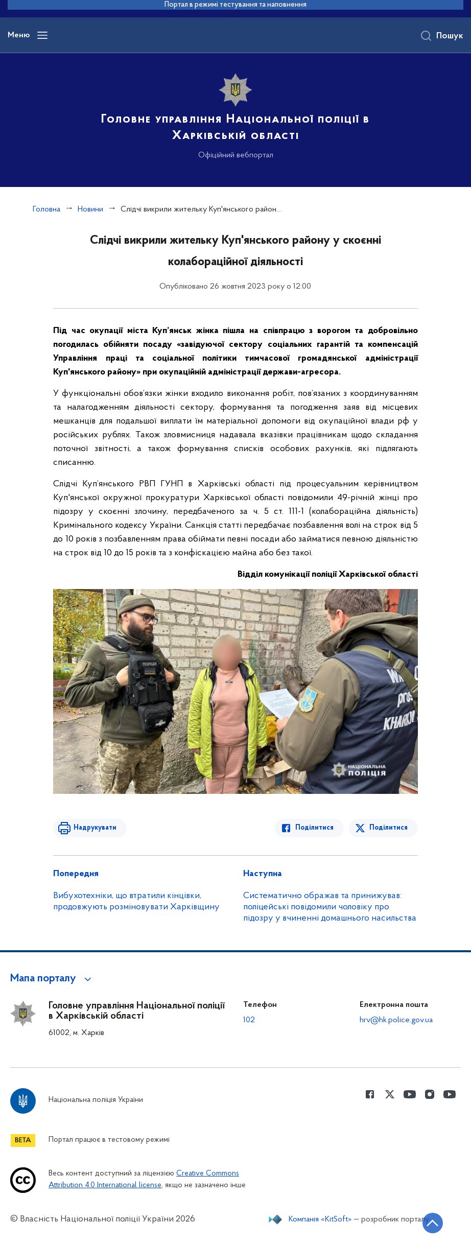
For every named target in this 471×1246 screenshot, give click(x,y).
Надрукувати (95, 828)
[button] (52, 979)
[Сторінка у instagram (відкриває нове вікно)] (429, 1094)
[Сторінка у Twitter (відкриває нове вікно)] (390, 1094)
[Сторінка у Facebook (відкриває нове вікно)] (370, 1094)
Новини (90, 209)
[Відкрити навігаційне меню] (42, 35)
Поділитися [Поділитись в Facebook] (314, 828)
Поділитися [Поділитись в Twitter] (388, 828)
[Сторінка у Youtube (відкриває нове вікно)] (410, 1094)
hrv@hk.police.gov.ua (396, 1020)
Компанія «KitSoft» (320, 1219)
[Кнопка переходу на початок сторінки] (432, 1223)
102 (249, 1020)
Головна (46, 209)
